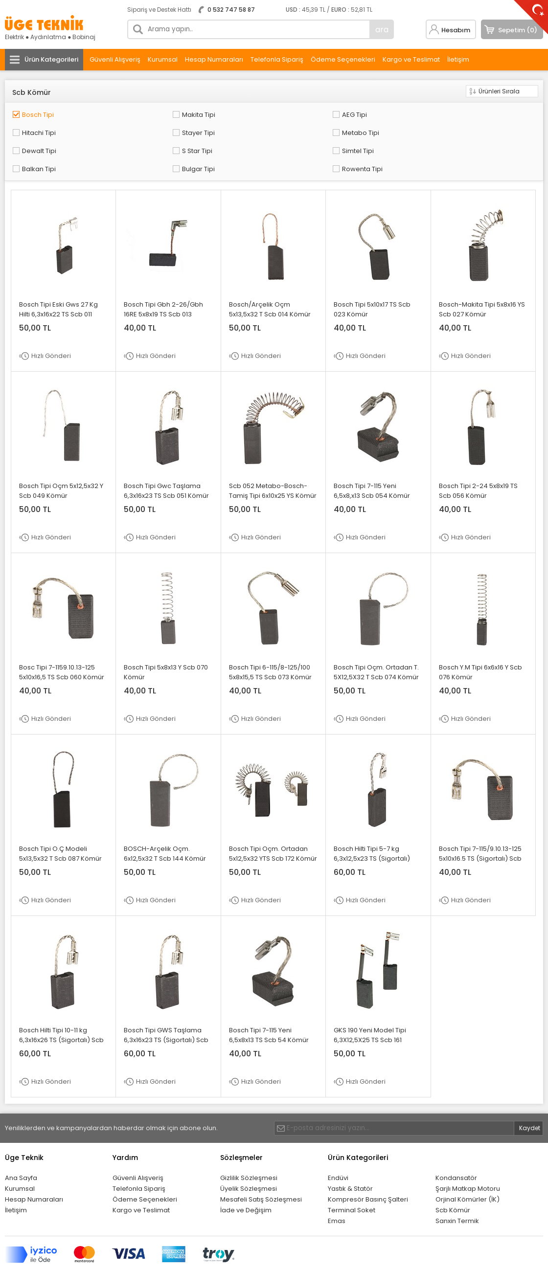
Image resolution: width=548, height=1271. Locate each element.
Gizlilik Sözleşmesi (248, 1149)
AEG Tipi (245, 112)
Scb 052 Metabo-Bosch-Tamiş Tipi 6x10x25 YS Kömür (273, 461)
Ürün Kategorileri (51, 59)
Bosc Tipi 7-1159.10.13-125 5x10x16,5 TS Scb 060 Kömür (61, 643)
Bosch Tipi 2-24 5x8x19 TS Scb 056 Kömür (478, 461)
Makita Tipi (143, 112)
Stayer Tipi (463, 112)
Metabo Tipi (38, 127)
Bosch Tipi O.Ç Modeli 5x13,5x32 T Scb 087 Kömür (60, 824)
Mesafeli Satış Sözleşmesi (261, 1170)
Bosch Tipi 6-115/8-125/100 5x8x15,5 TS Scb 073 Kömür (270, 643)
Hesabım (455, 30)
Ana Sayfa (21, 1149)
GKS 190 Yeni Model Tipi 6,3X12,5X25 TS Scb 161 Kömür (370, 1011)
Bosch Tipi (36, 112)
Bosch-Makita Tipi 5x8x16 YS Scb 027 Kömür (482, 280)
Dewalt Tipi (144, 127)
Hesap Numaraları (214, 59)
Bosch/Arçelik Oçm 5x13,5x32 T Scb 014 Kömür (270, 280)
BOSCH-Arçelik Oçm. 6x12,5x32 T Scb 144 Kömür (165, 824)
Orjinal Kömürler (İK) (467, 1170)
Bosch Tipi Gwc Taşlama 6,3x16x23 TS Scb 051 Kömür (166, 461)
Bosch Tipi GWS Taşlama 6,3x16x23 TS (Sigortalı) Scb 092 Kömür (166, 1011)
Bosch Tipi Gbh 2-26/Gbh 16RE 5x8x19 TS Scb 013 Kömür (163, 285)
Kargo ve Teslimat (411, 59)
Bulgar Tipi (36, 142)
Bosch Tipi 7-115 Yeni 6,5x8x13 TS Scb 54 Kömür (269, 1006)
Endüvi (338, 1149)
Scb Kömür (452, 1181)
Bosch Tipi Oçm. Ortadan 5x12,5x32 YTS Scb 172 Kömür (273, 824)
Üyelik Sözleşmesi (248, 1159)
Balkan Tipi (463, 127)
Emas (336, 1192)
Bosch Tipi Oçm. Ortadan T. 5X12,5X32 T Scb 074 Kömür (376, 643)
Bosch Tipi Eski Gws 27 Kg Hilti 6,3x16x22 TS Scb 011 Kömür (58, 285)
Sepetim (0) (517, 30)
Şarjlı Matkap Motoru (467, 1159)
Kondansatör (456, 1149)
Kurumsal (163, 59)
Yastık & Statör (350, 1159)
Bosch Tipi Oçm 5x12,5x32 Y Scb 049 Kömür (61, 461)
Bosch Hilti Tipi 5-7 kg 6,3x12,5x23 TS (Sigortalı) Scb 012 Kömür (372, 829)
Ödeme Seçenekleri (343, 59)
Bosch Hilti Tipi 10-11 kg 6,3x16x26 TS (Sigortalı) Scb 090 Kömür (61, 1011)
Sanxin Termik (457, 1192)
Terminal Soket (351, 1181)
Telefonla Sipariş (277, 59)
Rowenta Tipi (147, 142)
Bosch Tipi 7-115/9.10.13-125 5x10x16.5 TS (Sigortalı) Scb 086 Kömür (480, 829)
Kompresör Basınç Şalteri (368, 1170)
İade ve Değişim (246, 1181)
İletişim (458, 59)
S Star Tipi (248, 127)
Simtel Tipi (356, 127)
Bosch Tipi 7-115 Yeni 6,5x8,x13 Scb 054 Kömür (372, 461)
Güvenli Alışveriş (115, 59)
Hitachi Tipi (357, 112)
